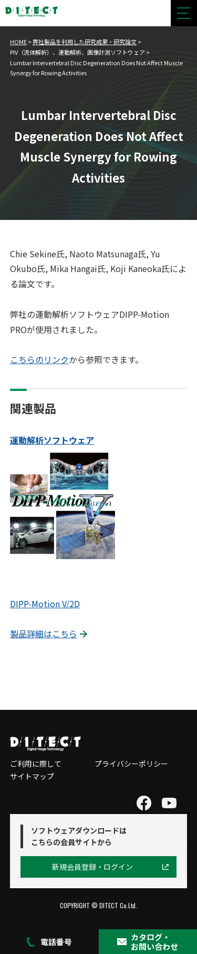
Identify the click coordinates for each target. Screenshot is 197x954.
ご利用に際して (35, 763)
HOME (18, 41)
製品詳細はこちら (43, 633)
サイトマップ (32, 776)
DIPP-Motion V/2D (45, 603)
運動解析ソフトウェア (52, 440)
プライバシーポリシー (131, 763)
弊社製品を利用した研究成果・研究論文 (85, 41)
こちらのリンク (39, 359)
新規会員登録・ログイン (92, 866)
